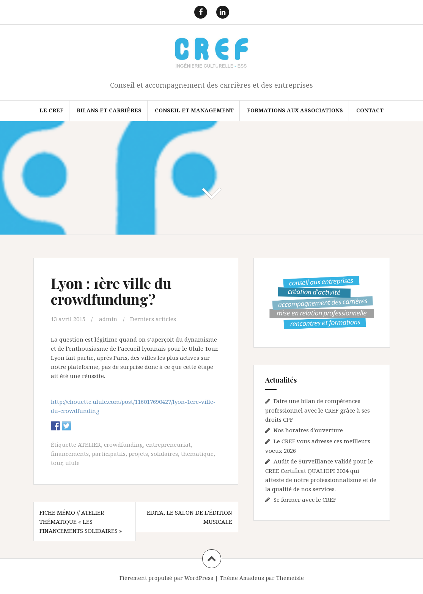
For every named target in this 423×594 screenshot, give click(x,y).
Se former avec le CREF (305, 499)
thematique (197, 453)
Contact (370, 110)
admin (108, 319)
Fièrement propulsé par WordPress (166, 577)
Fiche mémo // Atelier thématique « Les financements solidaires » (80, 521)
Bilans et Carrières (109, 110)
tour (56, 462)
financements (70, 453)
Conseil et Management (194, 110)
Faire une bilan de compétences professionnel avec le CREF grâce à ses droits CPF (317, 410)
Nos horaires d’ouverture (308, 430)
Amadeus (251, 577)
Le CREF (51, 110)
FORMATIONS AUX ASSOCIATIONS (295, 110)
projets (138, 453)
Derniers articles (153, 319)
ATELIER (89, 444)
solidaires (164, 453)
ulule (72, 462)
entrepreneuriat (168, 444)
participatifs (109, 453)
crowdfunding (123, 444)
